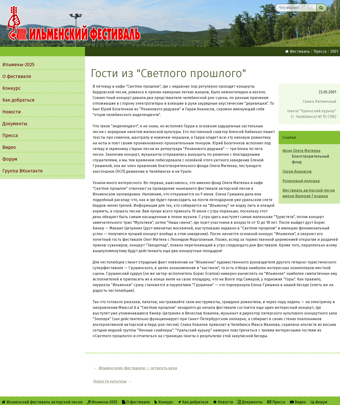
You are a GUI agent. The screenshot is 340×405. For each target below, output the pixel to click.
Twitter (113, 398)
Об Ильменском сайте (65, 398)
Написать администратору (153, 398)
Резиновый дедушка (301, 181)
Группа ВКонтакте (22, 171)
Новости (11, 112)
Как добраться (18, 100)
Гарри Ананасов (297, 171)
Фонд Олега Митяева (301, 150)
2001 (334, 51)
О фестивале (16, 76)
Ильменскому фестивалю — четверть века (138, 368)
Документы (14, 123)
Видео (9, 147)
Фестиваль (297, 51)
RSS (94, 398)
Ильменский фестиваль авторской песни (74, 23)
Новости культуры (205, 368)
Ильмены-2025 (18, 64)
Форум (9, 159)
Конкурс (11, 88)
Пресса (10, 135)
